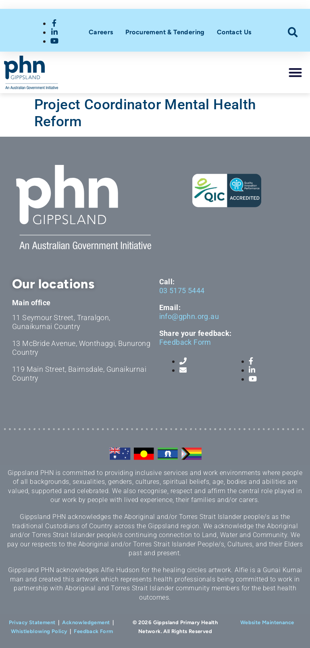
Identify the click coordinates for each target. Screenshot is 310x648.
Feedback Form (185, 342)
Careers (101, 32)
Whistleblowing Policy (39, 631)
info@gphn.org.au (189, 316)
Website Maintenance (267, 622)
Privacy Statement (32, 622)
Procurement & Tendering (165, 32)
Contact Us (234, 32)
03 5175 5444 (182, 290)
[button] (293, 32)
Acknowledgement (86, 622)
